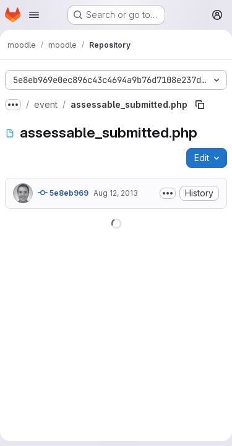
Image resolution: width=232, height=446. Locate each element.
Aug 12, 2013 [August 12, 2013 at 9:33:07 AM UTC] (115, 193)
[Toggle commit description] (168, 193)
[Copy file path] (200, 105)
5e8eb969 (63, 193)
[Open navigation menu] (34, 15)
